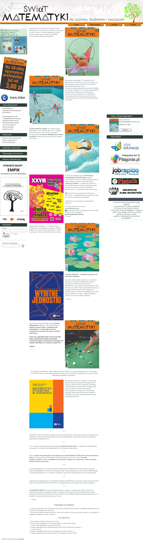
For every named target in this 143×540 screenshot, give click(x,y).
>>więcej (68, 216)
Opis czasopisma (7, 108)
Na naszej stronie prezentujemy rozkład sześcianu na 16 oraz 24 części (57, 457)
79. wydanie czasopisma (50, 132)
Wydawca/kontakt (7, 127)
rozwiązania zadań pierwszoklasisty (83, 483)
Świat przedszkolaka (8, 142)
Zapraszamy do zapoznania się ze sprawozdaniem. (79, 472)
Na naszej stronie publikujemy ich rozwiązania (52, 448)
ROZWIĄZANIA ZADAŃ (10, 123)
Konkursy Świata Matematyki (11, 138)
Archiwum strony (7, 129)
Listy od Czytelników (9, 125)
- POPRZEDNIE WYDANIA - (11, 118)
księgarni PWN (44, 439)
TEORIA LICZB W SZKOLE (39, 435)
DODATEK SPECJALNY (10, 120)
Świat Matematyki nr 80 (9, 116)
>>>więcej (32, 499)
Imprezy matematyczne (9, 140)
